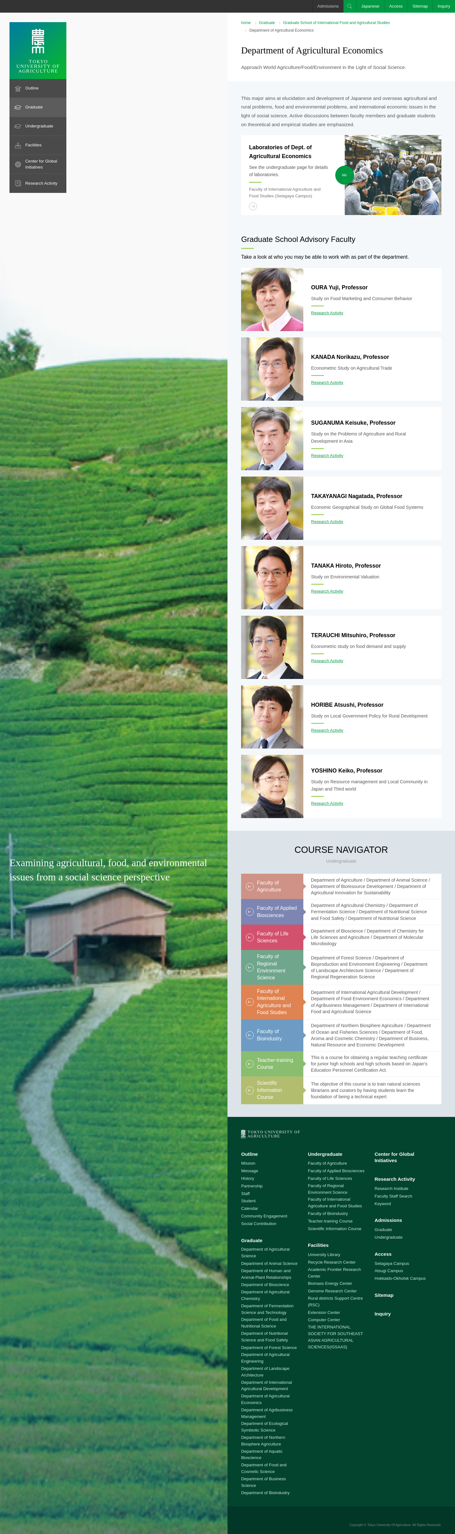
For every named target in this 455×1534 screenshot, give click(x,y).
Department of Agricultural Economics (265, 1399)
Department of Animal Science (269, 1263)
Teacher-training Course (330, 1221)
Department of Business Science (263, 1482)
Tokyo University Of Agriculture (389, 1525)
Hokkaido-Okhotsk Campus (400, 1278)
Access (396, 6)
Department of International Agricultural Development (266, 1385)
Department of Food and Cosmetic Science (264, 1468)
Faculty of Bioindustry (328, 1213)
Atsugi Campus (389, 1270)
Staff (245, 1193)
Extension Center (324, 1312)
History (247, 1178)
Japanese (370, 6)
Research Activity (41, 183)
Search (349, 6)
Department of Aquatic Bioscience (261, 1454)
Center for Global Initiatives (41, 164)
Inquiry (444, 6)
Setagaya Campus (392, 1263)
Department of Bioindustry (265, 1492)
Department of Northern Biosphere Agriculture (263, 1440)
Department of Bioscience (265, 1284)
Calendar (249, 1208)
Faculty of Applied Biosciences (336, 1170)
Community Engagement (264, 1216)
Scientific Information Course (334, 1228)
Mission (248, 1163)
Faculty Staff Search (393, 1196)
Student (248, 1200)
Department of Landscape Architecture (265, 1371)
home (246, 23)
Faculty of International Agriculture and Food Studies (335, 1202)
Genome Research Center (332, 1291)
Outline (32, 88)
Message (249, 1170)
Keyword (383, 1203)
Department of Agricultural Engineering (265, 1358)
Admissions (328, 6)
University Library (324, 1254)
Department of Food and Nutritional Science (264, 1322)
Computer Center (324, 1319)
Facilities (33, 145)
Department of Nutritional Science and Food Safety (264, 1336)
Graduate (34, 107)
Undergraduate (39, 126)
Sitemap (420, 6)
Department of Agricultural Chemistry (265, 1295)
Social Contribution (258, 1223)
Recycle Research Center (331, 1262)
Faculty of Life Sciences (330, 1178)
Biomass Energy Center (330, 1283)
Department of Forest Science (269, 1347)
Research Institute (392, 1188)
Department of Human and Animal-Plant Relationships (266, 1274)
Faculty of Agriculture (327, 1163)
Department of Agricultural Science (265, 1252)
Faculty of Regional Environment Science (327, 1189)
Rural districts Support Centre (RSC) (335, 1301)
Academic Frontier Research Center (334, 1272)
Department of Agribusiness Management (267, 1413)
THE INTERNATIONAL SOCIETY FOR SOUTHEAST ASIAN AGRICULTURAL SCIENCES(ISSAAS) (335, 1337)
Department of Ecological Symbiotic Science (264, 1426)
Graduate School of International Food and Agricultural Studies (336, 23)
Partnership (252, 1186)
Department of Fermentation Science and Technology (267, 1309)
